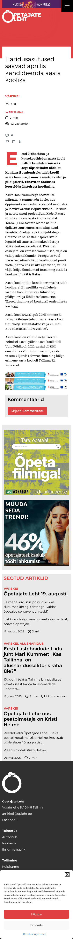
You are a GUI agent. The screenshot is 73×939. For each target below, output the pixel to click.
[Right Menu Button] (67, 6)
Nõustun (36, 914)
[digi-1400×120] (36, 381)
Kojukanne (10, 866)
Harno (11, 103)
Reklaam (9, 843)
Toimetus (9, 831)
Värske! (12, 96)
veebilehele (47, 287)
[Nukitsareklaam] (31, 4)
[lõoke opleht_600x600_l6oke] (36, 533)
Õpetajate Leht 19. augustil (36, 594)
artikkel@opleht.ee (17, 814)
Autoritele (10, 837)
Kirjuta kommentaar (27, 411)
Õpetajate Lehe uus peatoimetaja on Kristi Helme (30, 719)
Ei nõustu (36, 925)
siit (15, 306)
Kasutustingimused (34, 934)
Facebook (10, 820)
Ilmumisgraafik (14, 849)
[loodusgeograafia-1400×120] (36, 374)
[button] (67, 874)
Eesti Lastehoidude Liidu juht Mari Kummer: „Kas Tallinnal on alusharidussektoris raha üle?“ (33, 660)
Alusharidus (32, 643)
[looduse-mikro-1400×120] (36, 387)
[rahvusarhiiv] (36, 463)
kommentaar (53, 696)
